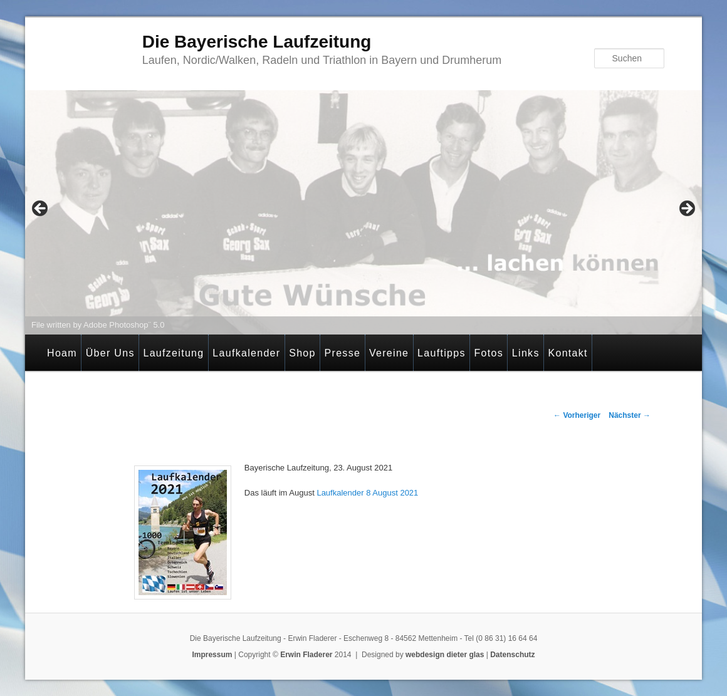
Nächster (630, 415)
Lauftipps (441, 353)
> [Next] (686, 209)
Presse (343, 353)
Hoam (62, 353)
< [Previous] (40, 209)
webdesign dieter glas (444, 654)
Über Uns (110, 353)
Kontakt (567, 353)
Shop (302, 353)
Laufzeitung (173, 353)
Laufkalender (246, 353)
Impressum (212, 654)
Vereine (389, 353)
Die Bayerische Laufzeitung (257, 41)
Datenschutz (512, 654)
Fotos (489, 353)
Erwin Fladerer (306, 654)
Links (526, 353)
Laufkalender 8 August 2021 (367, 492)
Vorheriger (576, 415)
